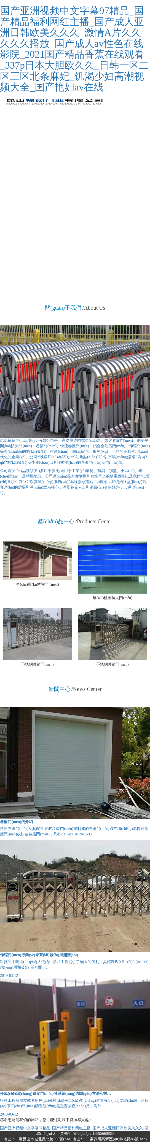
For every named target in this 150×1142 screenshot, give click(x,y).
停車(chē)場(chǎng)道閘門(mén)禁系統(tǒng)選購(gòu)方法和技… (55, 1094)
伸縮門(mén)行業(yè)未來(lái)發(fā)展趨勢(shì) (39, 955)
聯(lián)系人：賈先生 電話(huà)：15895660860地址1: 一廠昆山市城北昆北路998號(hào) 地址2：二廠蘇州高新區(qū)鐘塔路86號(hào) (75, 1136)
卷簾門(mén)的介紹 (16, 822)
